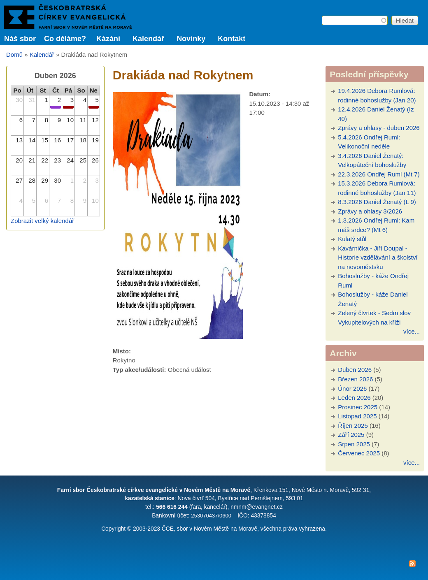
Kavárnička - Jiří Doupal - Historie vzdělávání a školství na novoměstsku (377, 257)
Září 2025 (351, 434)
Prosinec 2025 (357, 407)
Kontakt (231, 39)
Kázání (108, 39)
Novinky (191, 39)
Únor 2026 (352, 388)
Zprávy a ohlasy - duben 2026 (378, 127)
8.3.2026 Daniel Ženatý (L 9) (377, 201)
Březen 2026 (355, 379)
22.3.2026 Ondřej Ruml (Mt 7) (378, 174)
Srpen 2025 (354, 444)
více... (411, 331)
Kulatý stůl (352, 238)
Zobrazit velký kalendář (42, 220)
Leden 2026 (354, 397)
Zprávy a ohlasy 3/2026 (370, 211)
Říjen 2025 (353, 425)
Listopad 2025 (357, 416)
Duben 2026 (355, 369)
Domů (14, 54)
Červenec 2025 (359, 453)
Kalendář (148, 39)
